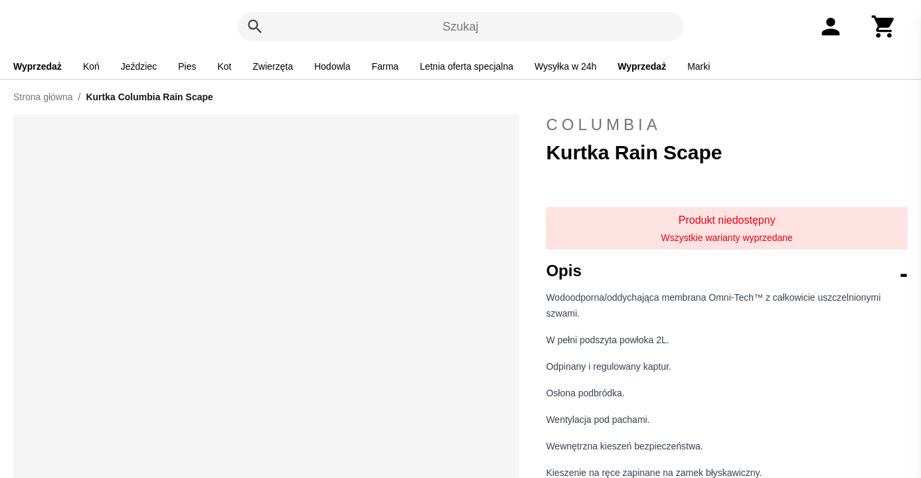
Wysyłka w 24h (565, 66)
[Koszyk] (884, 26)
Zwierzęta (273, 66)
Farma (385, 66)
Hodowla (332, 66)
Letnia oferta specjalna (466, 66)
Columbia (727, 125)
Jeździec (139, 66)
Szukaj (460, 26)
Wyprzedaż (37, 66)
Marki (698, 66)
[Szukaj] (255, 26)
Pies (187, 66)
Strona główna (43, 97)
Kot (225, 66)
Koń (91, 66)
